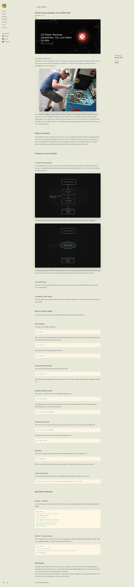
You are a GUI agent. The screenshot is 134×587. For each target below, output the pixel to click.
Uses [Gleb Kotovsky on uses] (3, 25)
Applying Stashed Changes (43, 391)
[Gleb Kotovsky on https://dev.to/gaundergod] (5, 39)
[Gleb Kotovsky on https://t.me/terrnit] (6, 42)
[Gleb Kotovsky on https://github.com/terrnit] (5, 36)
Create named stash (41, 474)
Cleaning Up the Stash (42, 422)
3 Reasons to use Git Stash (46, 154)
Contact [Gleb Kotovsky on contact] (4, 27)
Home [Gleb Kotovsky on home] (4, 11)
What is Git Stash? (42, 134)
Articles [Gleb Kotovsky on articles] (4, 16)
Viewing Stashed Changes (43, 366)
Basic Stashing (39, 325)
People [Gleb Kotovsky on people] (4, 22)
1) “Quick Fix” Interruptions (43, 163)
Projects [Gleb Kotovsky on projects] (4, 19)
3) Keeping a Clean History (43, 297)
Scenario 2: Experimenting (43, 537)
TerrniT (117, 62)
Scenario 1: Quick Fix (41, 502)
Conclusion (39, 564)
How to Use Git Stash (43, 312)
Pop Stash (38, 451)
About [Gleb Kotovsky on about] (4, 14)
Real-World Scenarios (44, 493)
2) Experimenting (40, 283)
